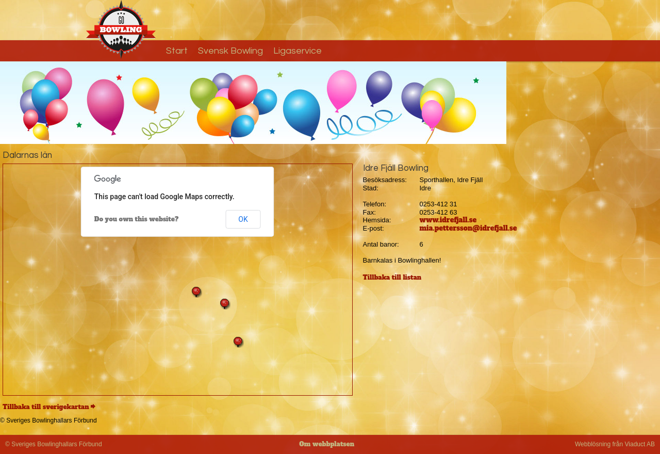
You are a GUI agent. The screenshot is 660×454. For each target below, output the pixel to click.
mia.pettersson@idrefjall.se (468, 228)
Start (177, 51)
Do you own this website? (136, 219)
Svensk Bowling (230, 51)
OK (243, 219)
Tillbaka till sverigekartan (46, 407)
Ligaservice (297, 51)
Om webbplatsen (326, 444)
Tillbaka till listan (392, 277)
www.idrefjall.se (448, 220)
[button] (238, 342)
